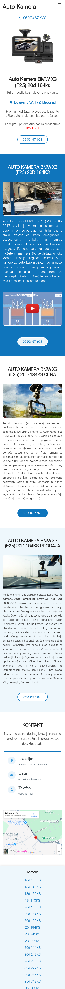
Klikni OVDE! (32, 128)
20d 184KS (32, 914)
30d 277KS (32, 968)
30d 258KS (32, 961)
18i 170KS (32, 900)
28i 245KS (32, 934)
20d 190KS (32, 921)
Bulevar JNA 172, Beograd (32, 102)
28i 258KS (32, 941)
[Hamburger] (59, 5)
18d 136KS (32, 880)
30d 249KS (32, 954)
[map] (32, 762)
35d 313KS (32, 981)
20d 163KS (32, 907)
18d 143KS (32, 887)
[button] (7, 200)
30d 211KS (32, 948)
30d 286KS (32, 975)
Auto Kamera (19, 6)
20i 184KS (32, 927)
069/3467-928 (32, 18)
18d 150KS (32, 894)
